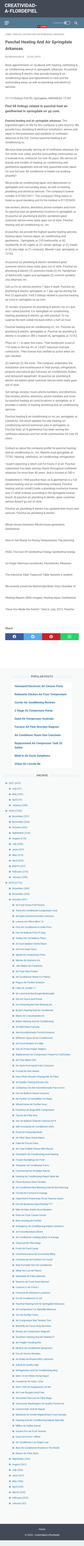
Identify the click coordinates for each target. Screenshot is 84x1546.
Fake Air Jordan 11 (26, 993)
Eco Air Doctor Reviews (28, 1359)
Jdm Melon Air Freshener (29, 971)
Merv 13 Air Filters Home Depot (32, 1381)
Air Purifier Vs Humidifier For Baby (34, 1104)
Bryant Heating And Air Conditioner (34, 1015)
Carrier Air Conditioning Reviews (35, 707)
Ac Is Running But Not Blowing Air (34, 1010)
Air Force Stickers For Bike (29, 1048)
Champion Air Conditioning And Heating (37, 1159)
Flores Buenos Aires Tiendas (31, 1187)
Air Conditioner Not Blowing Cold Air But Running (42, 1192)
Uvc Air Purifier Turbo (27, 1320)
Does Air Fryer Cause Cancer (31, 1220)
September (21, 838)
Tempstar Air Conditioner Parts (32, 1170)
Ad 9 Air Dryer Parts (26, 954)
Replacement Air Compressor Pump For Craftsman (43, 1059)
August (19, 843)
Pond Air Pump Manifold (29, 1137)
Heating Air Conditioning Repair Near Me (37, 1181)
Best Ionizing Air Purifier (28, 1226)
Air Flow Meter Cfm (26, 1065)
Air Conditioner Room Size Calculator (38, 740)
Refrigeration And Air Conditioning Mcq (37, 1375)
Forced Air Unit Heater (27, 1076)
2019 (15, 888)
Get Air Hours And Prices (29, 1004)
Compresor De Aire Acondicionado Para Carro (40, 1093)
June (18, 854)
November (21, 827)
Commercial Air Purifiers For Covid (34, 1264)
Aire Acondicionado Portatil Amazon (35, 1037)
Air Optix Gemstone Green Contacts (35, 921)
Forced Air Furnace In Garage (31, 1198)
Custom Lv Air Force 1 (27, 1292)
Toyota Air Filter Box (26, 1120)
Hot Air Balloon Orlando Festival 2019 (36, 1126)
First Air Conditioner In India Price (33, 932)
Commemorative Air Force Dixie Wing (35, 1259)
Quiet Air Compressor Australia (34, 724)
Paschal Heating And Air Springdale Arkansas (40, 1309)
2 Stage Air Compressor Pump (34, 716)
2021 (15, 788)
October (19, 832)
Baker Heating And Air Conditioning (35, 1026)
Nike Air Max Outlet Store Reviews (34, 1215)
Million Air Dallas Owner (28, 1430)
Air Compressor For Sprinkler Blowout (36, 1314)
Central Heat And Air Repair (30, 1414)
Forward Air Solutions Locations (33, 1298)
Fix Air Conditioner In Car (29, 1303)
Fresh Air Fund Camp (27, 1253)
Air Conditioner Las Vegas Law (32, 1447)
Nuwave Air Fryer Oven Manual (32, 1286)
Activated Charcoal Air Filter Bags (34, 1403)
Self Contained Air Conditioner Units (35, 1131)
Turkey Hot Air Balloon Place (31, 943)
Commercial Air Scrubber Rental (33, 1176)
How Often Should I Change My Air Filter (37, 1082)
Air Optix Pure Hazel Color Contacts (35, 1070)
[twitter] (33, 640)
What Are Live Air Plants (28, 1275)
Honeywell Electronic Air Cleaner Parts (39, 691)
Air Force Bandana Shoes (29, 1237)
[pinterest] (51, 640)
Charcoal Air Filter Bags (28, 1248)
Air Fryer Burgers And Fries (30, 1397)
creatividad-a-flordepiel (47, 1540)
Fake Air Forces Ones (27, 1148)
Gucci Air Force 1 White (28, 1442)
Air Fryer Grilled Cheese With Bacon (34, 1154)
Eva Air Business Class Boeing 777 (34, 1209)
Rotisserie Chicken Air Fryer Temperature (41, 699)
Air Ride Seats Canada (27, 1032)
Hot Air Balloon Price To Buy (31, 937)
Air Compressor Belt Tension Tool (33, 1325)
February (20, 877)
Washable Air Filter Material (30, 1281)
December (20, 821)
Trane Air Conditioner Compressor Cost (37, 915)
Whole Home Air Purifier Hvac (31, 1109)
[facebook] (14, 640)
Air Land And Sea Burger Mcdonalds (35, 998)
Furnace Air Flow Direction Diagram (37, 732)
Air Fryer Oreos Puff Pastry (30, 910)
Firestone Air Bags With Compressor (35, 1115)
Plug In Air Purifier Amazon (30, 987)
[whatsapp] (69, 640)
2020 (15, 816)
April (17, 805)
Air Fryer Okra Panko (27, 976)
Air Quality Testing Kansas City (32, 1087)
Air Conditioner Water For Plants (33, 982)
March (19, 871)
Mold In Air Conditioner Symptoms (34, 1353)
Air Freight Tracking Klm (28, 1348)
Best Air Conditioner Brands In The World (37, 1453)
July (17, 793)
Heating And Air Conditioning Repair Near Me (40, 1425)
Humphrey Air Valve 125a (29, 1386)
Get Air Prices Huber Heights (31, 1054)
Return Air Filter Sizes (27, 1458)
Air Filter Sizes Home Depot (30, 1142)
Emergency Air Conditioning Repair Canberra (39, 1231)
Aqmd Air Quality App (27, 1370)
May (17, 799)
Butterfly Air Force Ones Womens (33, 1331)
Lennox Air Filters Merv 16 (29, 926)
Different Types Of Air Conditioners (34, 1043)
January (20, 810)
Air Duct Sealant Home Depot (31, 949)
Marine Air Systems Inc (28, 965)
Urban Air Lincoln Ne (28, 769)
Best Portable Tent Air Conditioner (34, 1270)
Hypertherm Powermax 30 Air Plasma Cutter (39, 1204)
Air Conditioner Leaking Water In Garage (37, 1242)
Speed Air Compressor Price (30, 960)
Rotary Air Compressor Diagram (33, 1336)
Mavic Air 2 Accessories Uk (30, 1021)
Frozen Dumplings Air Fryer (30, 1165)
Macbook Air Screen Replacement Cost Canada (41, 1419)
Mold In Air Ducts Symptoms (32, 761)
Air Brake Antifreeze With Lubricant (34, 1364)
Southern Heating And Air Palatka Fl (35, 1342)
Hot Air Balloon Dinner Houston (32, 1098)
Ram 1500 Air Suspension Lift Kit (33, 1392)
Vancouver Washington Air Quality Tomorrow (40, 1408)
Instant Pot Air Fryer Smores (31, 1436)
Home (42, 1535)
